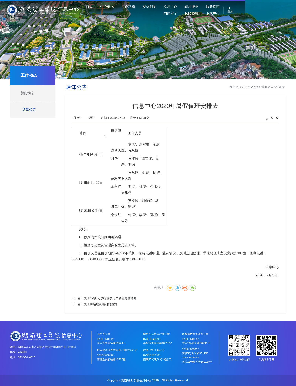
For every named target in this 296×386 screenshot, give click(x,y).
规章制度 (155, 6)
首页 (95, 6)
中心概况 (112, 6)
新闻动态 (27, 93)
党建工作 (176, 6)
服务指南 (218, 6)
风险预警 (260, 6)
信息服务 (197, 6)
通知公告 (29, 109)
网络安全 (239, 6)
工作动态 (134, 6)
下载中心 (260, 13)
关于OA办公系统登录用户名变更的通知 (110, 298)
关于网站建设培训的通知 (100, 304)
